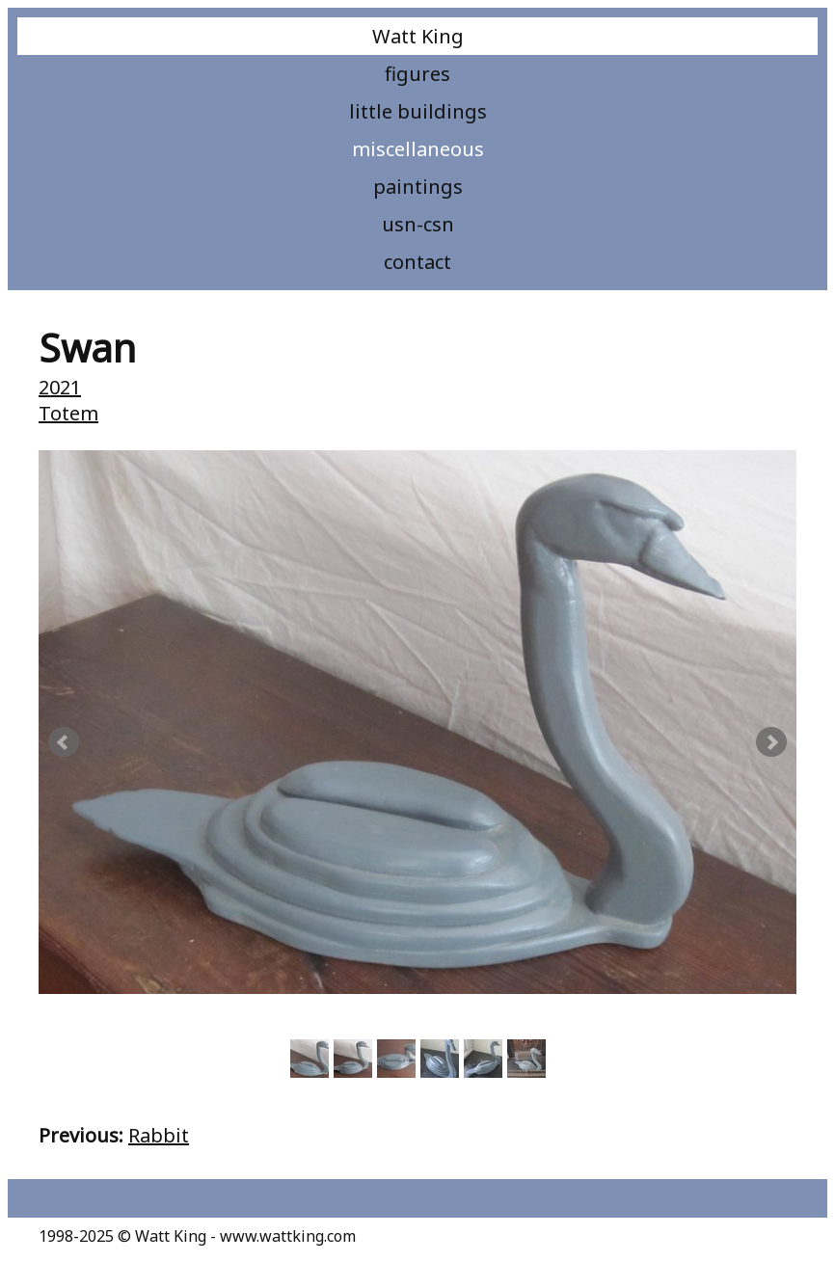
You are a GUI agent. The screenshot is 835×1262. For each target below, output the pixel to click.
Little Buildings (418, 111)
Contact (417, 262)
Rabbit (158, 1135)
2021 (60, 387)
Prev (63, 742)
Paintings (418, 187)
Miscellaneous (418, 149)
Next (771, 742)
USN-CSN (418, 224)
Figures (417, 74)
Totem (68, 413)
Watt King (418, 36)
